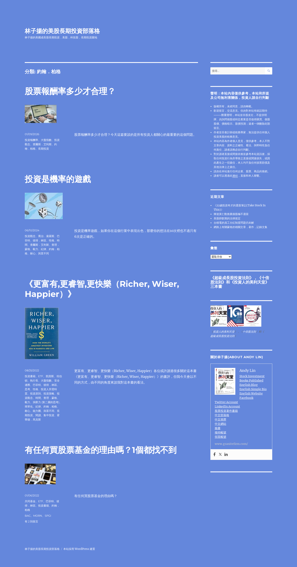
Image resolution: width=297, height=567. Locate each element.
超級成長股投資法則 (232, 277)
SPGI (48, 515)
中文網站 (220, 424)
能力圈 (37, 410)
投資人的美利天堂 (249, 282)
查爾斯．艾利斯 (42, 144)
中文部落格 (222, 415)
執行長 (34, 380)
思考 (27, 389)
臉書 (217, 428)
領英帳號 (220, 437)
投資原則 (35, 393)
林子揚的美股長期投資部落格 (62, 30)
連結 (235, 175)
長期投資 (43, 148)
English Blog (248, 385)
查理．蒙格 (50, 397)
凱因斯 (50, 376)
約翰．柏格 (50, 406)
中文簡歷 (220, 419)
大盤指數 (46, 140)
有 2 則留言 (31, 521)
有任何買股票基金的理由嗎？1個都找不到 (101, 450)
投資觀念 (30, 236)
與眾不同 (43, 253)
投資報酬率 (31, 140)
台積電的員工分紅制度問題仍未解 (234, 222)
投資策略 (49, 393)
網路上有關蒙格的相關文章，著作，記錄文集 (240, 227)
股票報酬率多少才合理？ (70, 91)
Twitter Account (226, 402)
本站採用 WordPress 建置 (79, 549)
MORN (37, 515)
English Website (251, 393)
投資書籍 (30, 376)
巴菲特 (37, 384)
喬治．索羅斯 (46, 236)
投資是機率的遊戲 (58, 179)
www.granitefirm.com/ (231, 444)
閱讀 (38, 415)
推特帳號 (220, 432)
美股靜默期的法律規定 (227, 218)
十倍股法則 (249, 331)
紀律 (43, 249)
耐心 (32, 253)
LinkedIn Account (227, 406)
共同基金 (30, 501)
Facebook (246, 398)
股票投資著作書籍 (226, 411)
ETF (40, 376)
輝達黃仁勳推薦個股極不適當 (231, 214)
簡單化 (29, 406)
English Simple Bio (253, 389)
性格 (51, 240)
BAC (28, 515)
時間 (38, 397)
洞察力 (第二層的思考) (46, 402)
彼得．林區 (39, 240)
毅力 (35, 249)
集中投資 (49, 415)
